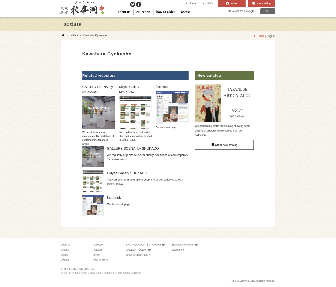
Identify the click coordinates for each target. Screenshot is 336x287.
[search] (241, 11)
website (65, 260)
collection (143, 12)
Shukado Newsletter (182, 244)
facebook (176, 249)
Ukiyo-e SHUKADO (137, 254)
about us (124, 12)
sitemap (192, 3)
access (185, 12)
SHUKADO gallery (82, 8)
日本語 (209, 3)
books (64, 254)
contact (234, 3)
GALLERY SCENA (136, 249)
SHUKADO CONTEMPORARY (143, 244)
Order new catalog (226, 144)
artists (74, 35)
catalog (97, 249)
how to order (165, 12)
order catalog (263, 3)
